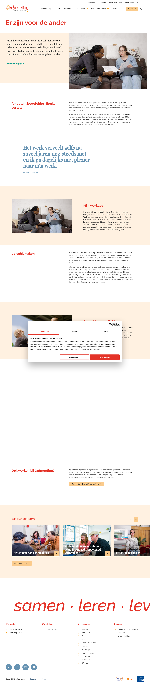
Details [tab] (75, 331)
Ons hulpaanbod (52, 629)
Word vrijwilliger (115, 2)
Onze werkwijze (15, 629)
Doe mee (81, 9)
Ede (83, 636)
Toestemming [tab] (44, 331)
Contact (115, 9)
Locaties (91, 2)
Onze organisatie (15, 633)
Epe (83, 639)
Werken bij (102, 2)
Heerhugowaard (88, 653)
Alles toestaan (105, 357)
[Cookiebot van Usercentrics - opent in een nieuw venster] (110, 324)
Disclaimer (33, 679)
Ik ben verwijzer (64, 9)
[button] (136, 519)
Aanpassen (74, 357)
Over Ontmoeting (98, 9)
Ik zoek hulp (46, 9)
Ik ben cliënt (129, 2)
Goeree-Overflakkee (89, 643)
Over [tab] (106, 331)
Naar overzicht (20, 563)
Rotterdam (86, 656)
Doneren (132, 9)
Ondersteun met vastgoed (128, 629)
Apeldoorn (86, 633)
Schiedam (86, 660)
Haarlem (85, 646)
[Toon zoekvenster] (141, 9)
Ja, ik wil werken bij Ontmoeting (85, 484)
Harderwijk (86, 650)
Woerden (85, 663)
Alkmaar (85, 629)
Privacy (44, 679)
